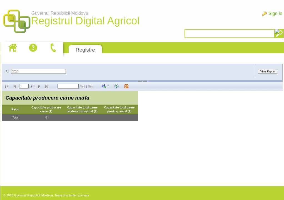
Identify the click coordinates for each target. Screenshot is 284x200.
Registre (85, 50)
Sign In (275, 13)
